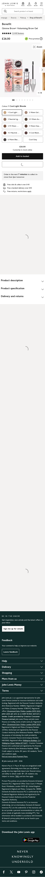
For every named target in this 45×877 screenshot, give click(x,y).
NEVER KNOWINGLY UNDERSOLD (23, 856)
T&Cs (17, 776)
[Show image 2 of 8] (42, 70)
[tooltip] (41, 39)
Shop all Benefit (36, 17)
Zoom (37, 46)
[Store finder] (23, 4)
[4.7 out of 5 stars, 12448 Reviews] (13, 33)
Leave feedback (10, 652)
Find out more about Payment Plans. (15, 757)
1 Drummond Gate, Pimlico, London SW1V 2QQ (24, 711)
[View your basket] (36, 4)
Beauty (13, 17)
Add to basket (22, 156)
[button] (41, 4)
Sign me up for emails (13, 629)
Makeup (23, 17)
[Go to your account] (29, 4)
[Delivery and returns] (22, 297)
